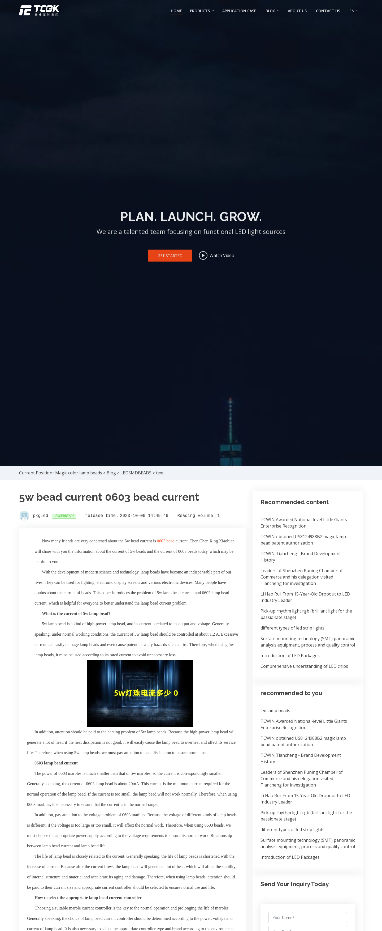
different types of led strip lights (292, 628)
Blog (111, 473)
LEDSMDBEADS (135, 473)
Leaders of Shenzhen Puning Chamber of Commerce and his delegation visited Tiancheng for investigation (302, 577)
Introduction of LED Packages (290, 655)
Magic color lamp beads (78, 473)
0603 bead (166, 541)
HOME (176, 10)
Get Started (170, 260)
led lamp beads (275, 710)
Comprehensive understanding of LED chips (304, 666)
